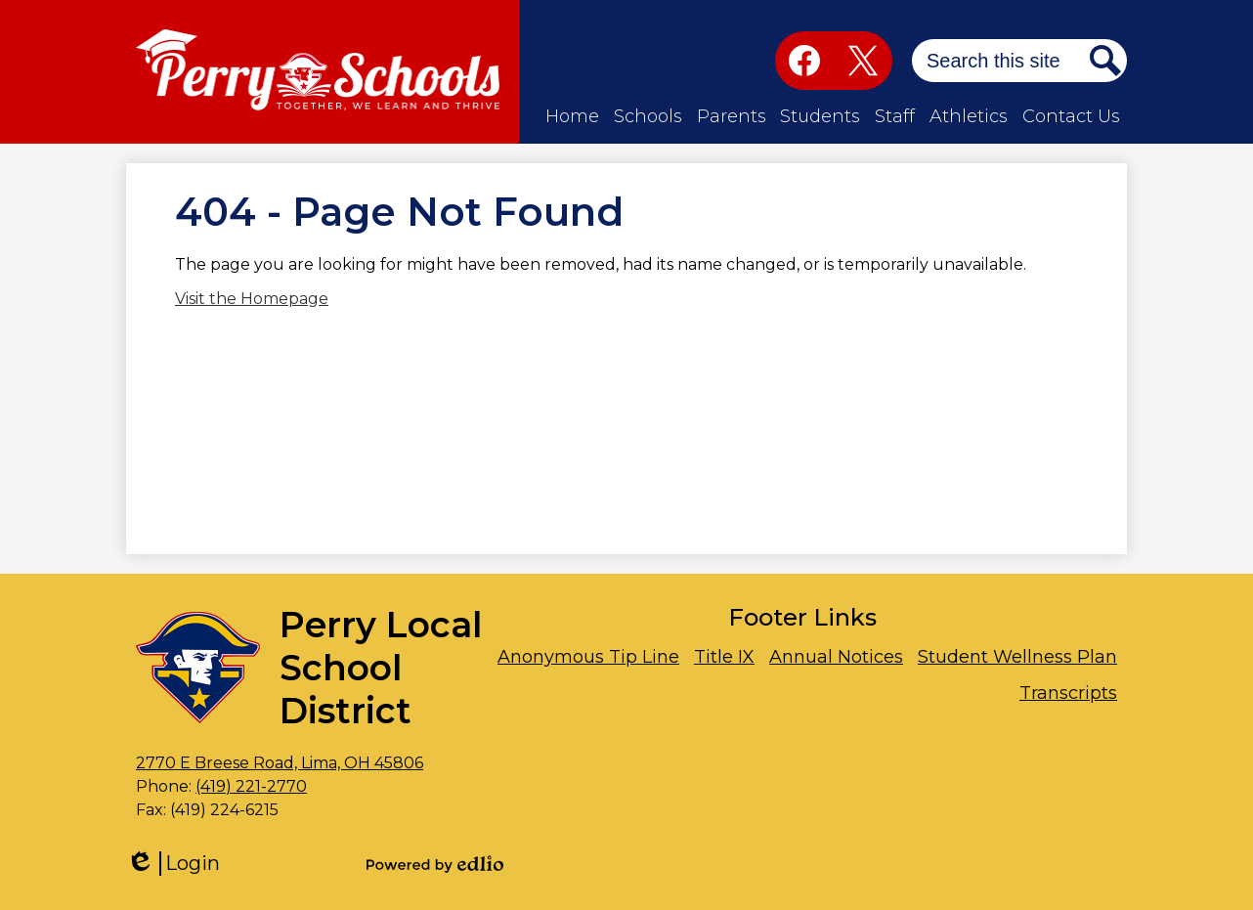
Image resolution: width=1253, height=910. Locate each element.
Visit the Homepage (251, 298)
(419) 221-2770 (251, 786)
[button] (572, 117)
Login (173, 863)
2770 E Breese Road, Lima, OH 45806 (279, 763)
